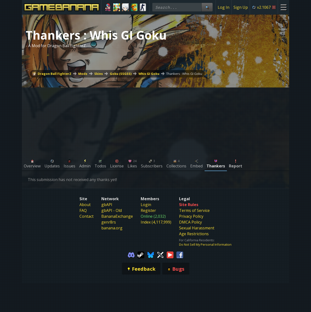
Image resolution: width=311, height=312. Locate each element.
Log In (223, 7)
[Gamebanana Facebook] (180, 254)
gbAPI (106, 204)
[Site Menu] (283, 7)
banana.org (111, 228)
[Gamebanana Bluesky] (151, 254)
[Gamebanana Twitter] (160, 254)
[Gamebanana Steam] (141, 254)
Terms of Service (194, 210)
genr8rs (108, 222)
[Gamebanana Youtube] (170, 254)
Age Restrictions (194, 233)
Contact (86, 216)
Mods (82, 73)
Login (146, 204)
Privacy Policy (191, 216)
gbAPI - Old (111, 210)
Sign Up (240, 7)
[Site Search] (207, 7)
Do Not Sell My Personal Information (205, 244)
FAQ (83, 210)
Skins (98, 73)
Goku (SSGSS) (120, 73)
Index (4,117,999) (156, 222)
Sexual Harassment (196, 228)
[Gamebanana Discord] (131, 254)
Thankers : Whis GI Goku (184, 73)
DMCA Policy (190, 222)
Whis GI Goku (148, 73)
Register (148, 210)
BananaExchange (117, 216)
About (85, 204)
